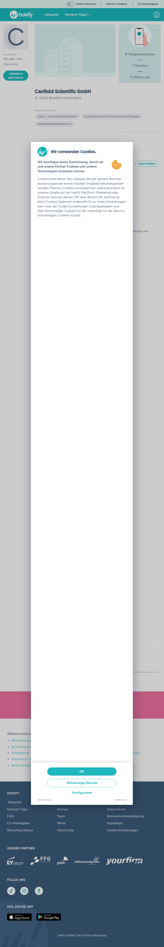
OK (81, 771)
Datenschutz (44, 799)
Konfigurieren (82, 792)
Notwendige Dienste (82, 783)
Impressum (120, 799)
